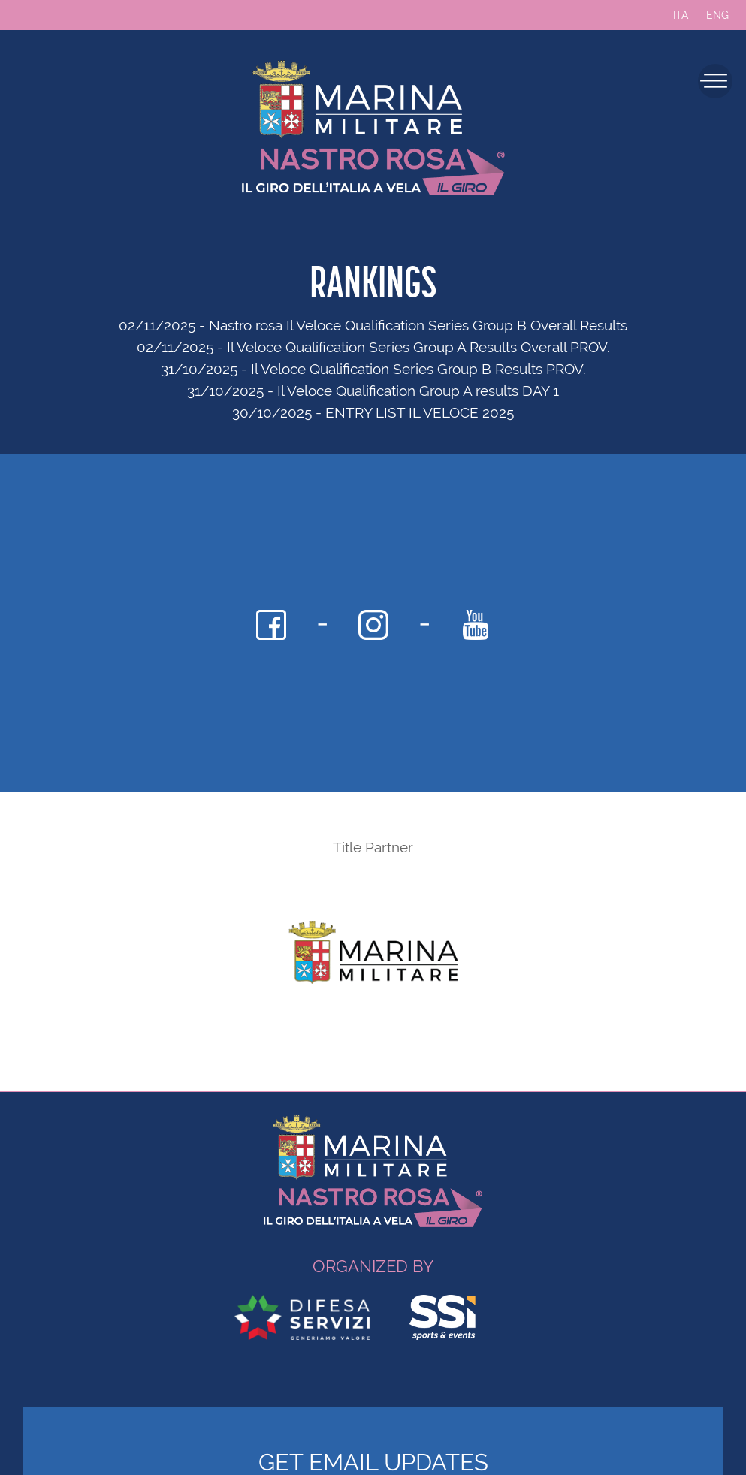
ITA (680, 15)
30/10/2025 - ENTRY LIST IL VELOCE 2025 (373, 412)
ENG (717, 15)
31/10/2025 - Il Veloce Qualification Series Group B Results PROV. (373, 368)
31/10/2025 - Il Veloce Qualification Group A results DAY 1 (373, 390)
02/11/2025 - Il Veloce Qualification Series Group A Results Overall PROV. (373, 347)
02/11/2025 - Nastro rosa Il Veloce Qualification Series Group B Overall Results (373, 325)
